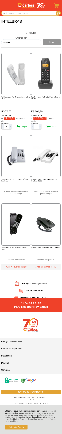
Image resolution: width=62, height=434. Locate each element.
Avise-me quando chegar (19, 192)
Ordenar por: (21, 38)
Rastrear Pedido (16, 342)
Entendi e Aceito (16, 427)
